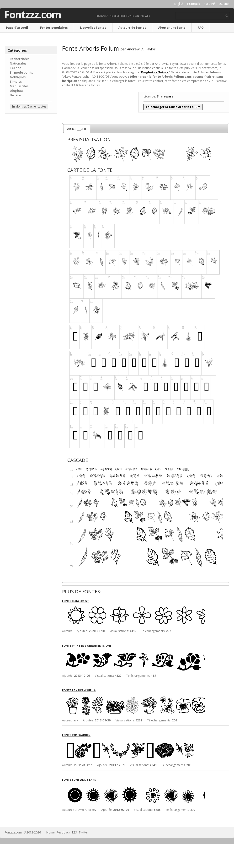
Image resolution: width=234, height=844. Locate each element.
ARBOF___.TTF (77, 129)
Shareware (165, 96)
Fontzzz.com (32, 14)
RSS (74, 832)
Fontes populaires (54, 28)
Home (50, 832)
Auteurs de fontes (132, 28)
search (226, 16)
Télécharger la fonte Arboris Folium (173, 107)
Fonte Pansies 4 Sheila (79, 690)
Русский (209, 4)
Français (193, 4)
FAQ (201, 28)
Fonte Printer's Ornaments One (86, 645)
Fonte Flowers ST (75, 601)
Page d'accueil (17, 28)
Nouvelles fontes (93, 28)
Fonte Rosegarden (76, 735)
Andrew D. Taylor (141, 49)
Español (224, 4)
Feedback (63, 832)
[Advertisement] (31, 146)
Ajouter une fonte (172, 28)
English (179, 4)
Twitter (83, 832)
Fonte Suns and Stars (79, 779)
